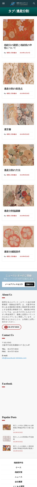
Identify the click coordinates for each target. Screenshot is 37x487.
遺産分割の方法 (12, 170)
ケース (18, 467)
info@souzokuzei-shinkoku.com (14, 358)
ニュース (18, 477)
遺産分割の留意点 (13, 88)
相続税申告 (18, 463)
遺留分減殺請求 (12, 251)
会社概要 (18, 482)
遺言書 (7, 129)
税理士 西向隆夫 (12, 53)
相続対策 (18, 472)
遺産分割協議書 (12, 211)
